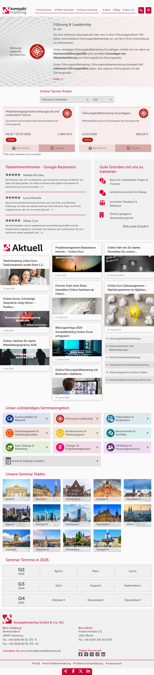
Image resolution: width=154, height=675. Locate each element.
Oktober (58, 600)
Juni (132, 571)
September (132, 585)
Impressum (114, 663)
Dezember (133, 600)
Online (11, 140)
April (58, 571)
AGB (36, 663)
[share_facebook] (73, 671)
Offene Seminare (64, 10)
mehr (58, 79)
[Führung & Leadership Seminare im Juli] (141, 10)
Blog (116, 10)
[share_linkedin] (88, 671)
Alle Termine (20, 148)
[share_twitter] (81, 671)
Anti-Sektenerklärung (56, 663)
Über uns (128, 10)
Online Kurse (43, 10)
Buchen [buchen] (56, 148)
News (106, 10)
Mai (95, 571)
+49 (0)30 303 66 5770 (98, 639)
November (96, 600)
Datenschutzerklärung (88, 663)
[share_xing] (65, 671)
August (95, 585)
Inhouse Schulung (87, 10)
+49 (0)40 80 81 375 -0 (22, 639)
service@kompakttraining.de (43, 650)
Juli (58, 585)
